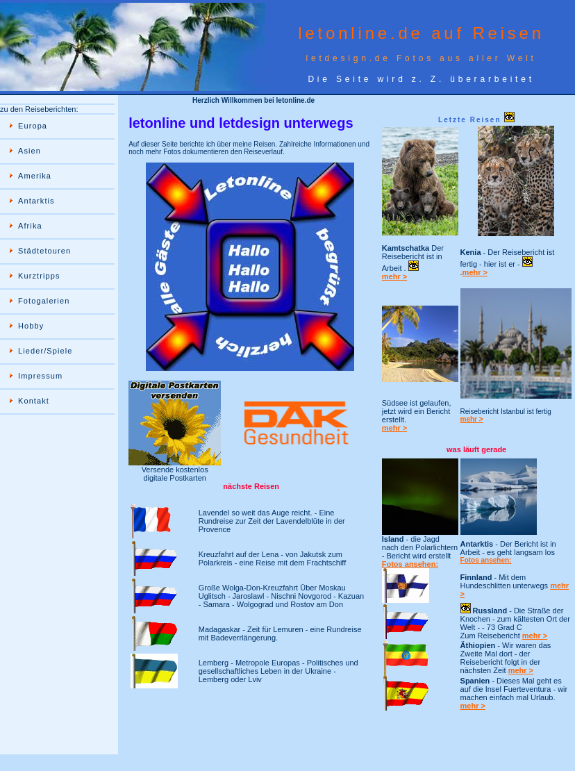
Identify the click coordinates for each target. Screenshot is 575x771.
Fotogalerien (43, 301)
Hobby (31, 326)
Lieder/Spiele (45, 351)
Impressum (40, 376)
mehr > (394, 276)
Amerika (34, 176)
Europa (32, 126)
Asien (29, 151)
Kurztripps (39, 276)
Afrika (30, 226)
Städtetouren (44, 251)
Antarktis (36, 201)
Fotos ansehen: (410, 564)
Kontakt (33, 401)
